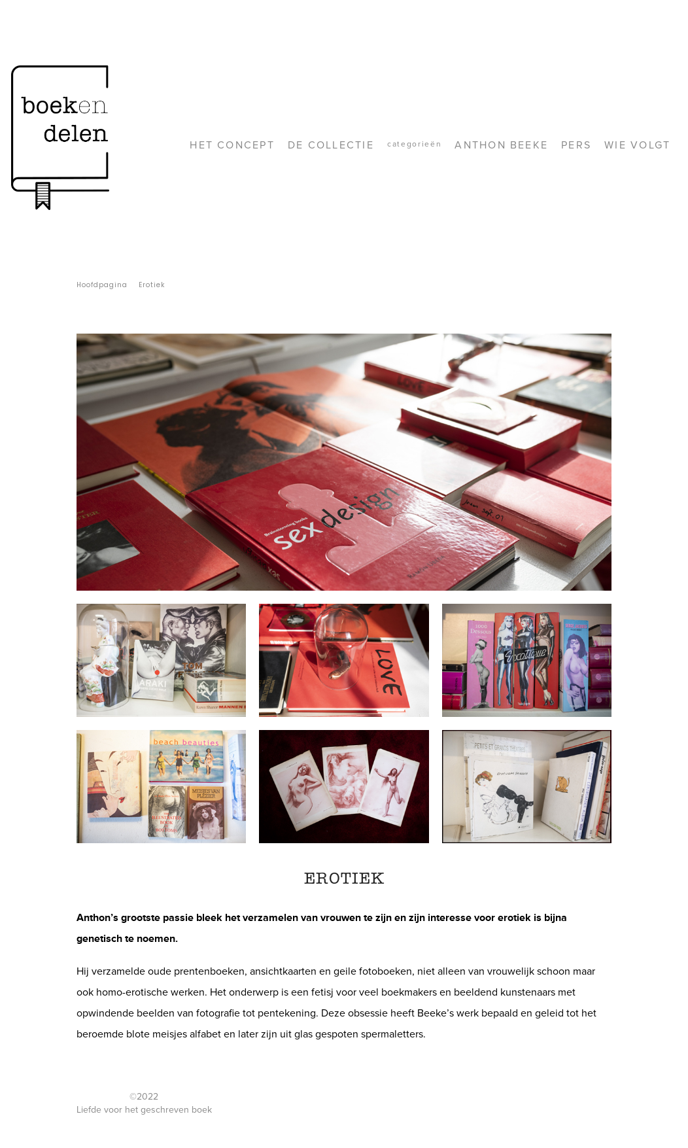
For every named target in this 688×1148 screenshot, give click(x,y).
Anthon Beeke (501, 145)
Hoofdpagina (102, 285)
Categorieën (414, 143)
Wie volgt (637, 145)
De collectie (331, 145)
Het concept (232, 145)
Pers (576, 145)
